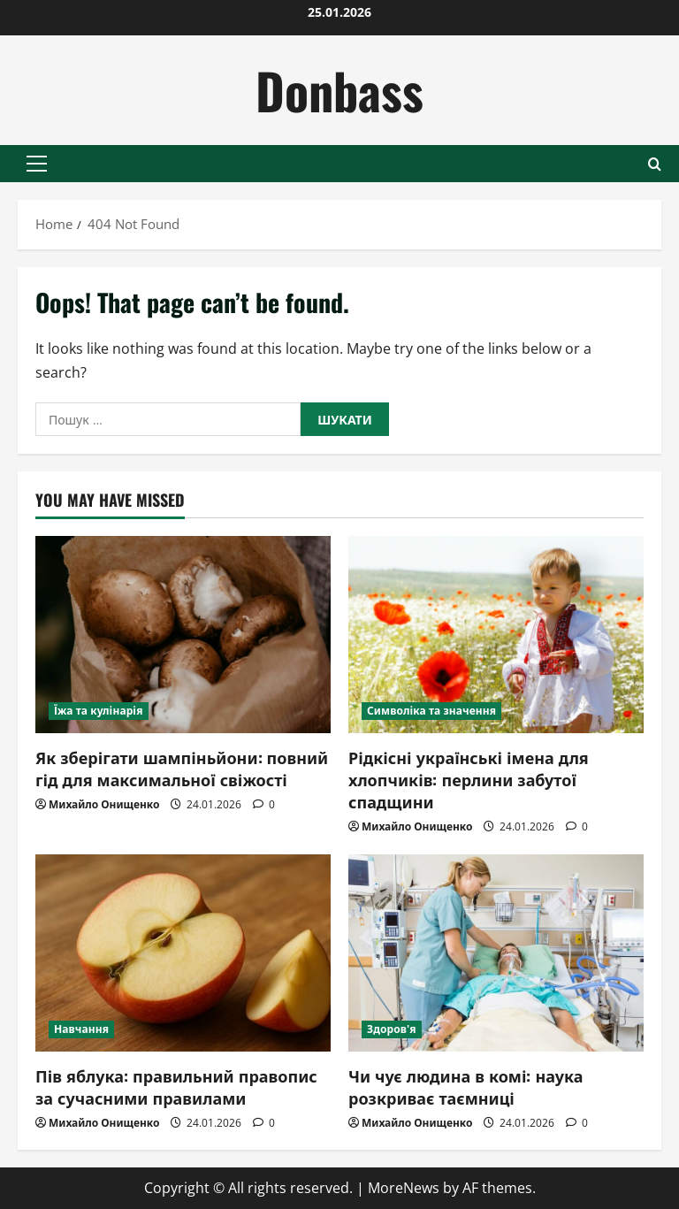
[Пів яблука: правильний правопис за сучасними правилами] (183, 953)
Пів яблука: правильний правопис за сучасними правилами (176, 1086)
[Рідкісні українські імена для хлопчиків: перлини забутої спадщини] (496, 634)
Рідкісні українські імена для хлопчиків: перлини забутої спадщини (468, 779)
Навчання (81, 1029)
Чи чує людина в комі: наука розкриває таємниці (466, 1086)
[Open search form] (654, 164)
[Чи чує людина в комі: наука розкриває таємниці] (496, 953)
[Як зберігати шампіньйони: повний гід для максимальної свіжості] (183, 634)
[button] (37, 163)
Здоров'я (391, 1029)
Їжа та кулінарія (98, 710)
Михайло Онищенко (104, 804)
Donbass (339, 89)
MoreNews (403, 1188)
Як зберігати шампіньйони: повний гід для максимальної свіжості (181, 768)
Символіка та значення (431, 710)
